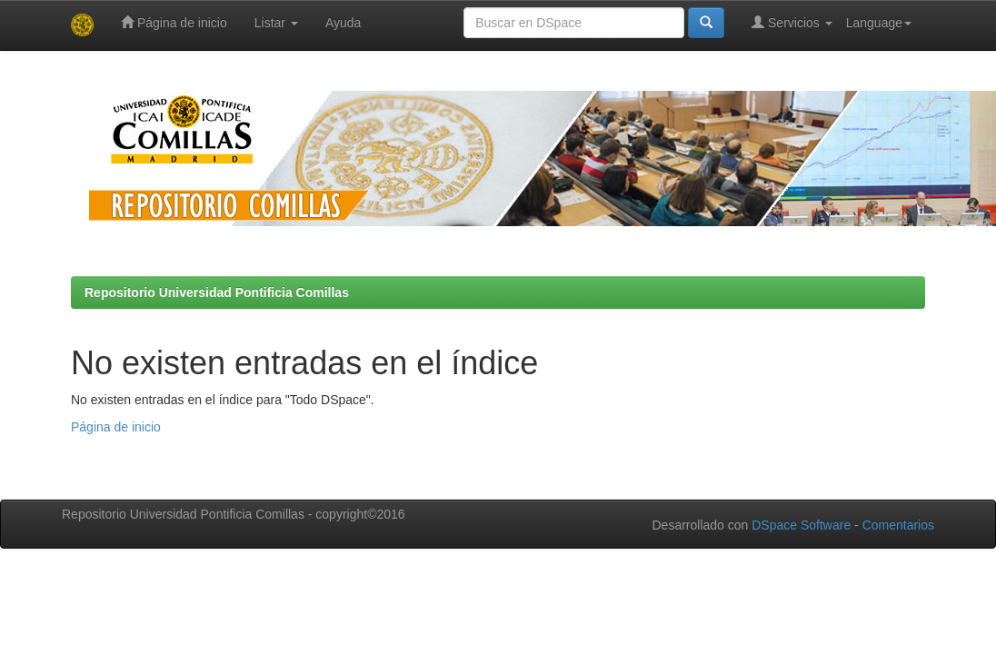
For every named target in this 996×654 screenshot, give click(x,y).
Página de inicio (174, 22)
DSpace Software (801, 525)
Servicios (792, 22)
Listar (276, 22)
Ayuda (343, 22)
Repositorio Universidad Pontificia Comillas (217, 292)
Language (878, 22)
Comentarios (898, 525)
